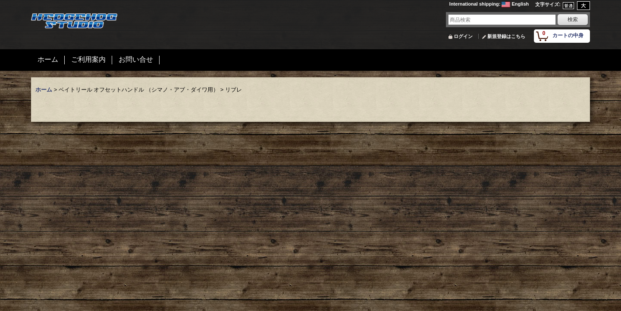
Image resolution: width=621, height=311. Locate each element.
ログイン (463, 36)
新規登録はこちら (506, 36)
